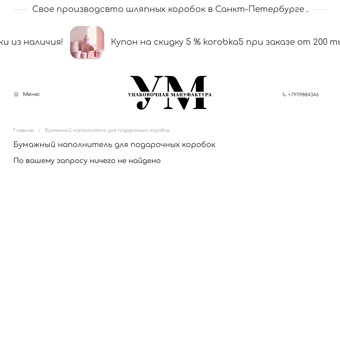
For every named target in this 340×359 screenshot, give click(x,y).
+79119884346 (300, 94)
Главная (23, 130)
